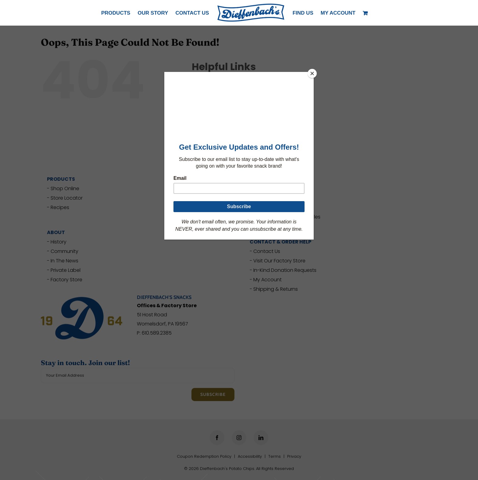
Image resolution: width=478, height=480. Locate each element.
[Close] (312, 73)
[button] (338, 13)
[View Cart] (366, 13)
